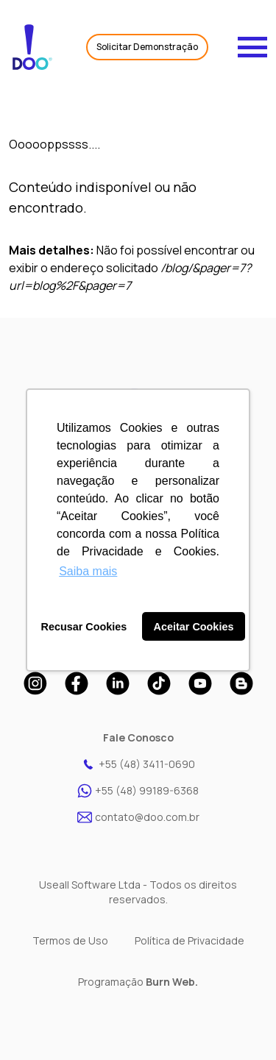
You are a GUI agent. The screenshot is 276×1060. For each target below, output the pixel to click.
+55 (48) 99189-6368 (138, 790)
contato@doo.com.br (138, 817)
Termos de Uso (70, 940)
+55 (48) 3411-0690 (138, 764)
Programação (138, 982)
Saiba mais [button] (88, 571)
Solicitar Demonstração (147, 46)
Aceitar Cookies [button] (194, 627)
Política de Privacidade (189, 940)
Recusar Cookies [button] (84, 627)
